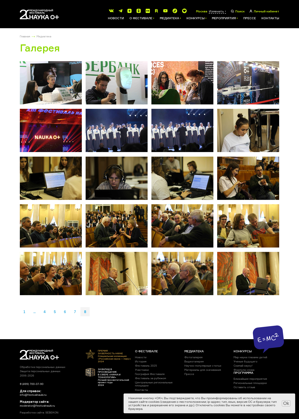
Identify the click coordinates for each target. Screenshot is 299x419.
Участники (142, 369)
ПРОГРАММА (243, 373)
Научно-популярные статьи (202, 365)
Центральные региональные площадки (154, 384)
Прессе (249, 18)
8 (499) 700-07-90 (31, 383)
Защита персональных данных (40, 371)
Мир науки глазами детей (250, 357)
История (140, 361)
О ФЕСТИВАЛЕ (146, 351)
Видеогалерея (194, 361)
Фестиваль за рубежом (150, 378)
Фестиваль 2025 (146, 365)
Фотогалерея (193, 357)
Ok (286, 403)
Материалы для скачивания (202, 369)
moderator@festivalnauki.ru (37, 405)
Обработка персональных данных (42, 367)
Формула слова (244, 369)
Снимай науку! (243, 365)
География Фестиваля (150, 374)
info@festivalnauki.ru (33, 394)
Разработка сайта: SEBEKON (39, 412)
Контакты (270, 18)
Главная (25, 36)
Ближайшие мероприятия (250, 378)
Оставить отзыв (244, 387)
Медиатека (44, 36)
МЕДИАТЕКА (194, 351)
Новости (116, 18)
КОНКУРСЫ (243, 351)
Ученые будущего (245, 361)
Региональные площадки (250, 383)
